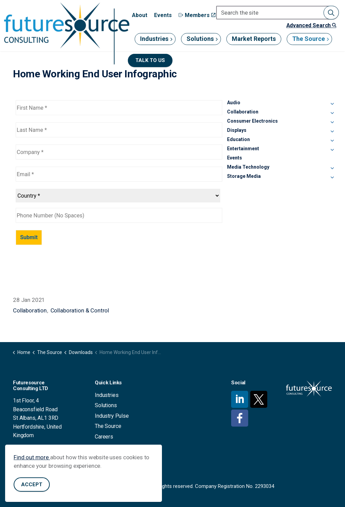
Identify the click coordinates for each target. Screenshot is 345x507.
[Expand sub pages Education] (332, 141)
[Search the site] (277, 12)
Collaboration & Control (79, 310)
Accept (31, 484)
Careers (104, 436)
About (139, 15)
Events (163, 15)
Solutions (200, 38)
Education (238, 139)
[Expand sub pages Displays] (332, 131)
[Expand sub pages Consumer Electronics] (332, 122)
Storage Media (244, 176)
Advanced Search (311, 25)
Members (197, 15)
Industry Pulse (112, 416)
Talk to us (150, 60)
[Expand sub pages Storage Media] (332, 177)
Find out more (32, 457)
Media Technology (248, 167)
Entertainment (243, 148)
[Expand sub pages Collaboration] (332, 113)
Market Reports (254, 38)
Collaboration (30, 310)
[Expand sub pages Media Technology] (332, 168)
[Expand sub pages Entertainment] (332, 150)
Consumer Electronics (252, 121)
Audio (233, 102)
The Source (308, 38)
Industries (154, 38)
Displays (236, 130)
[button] (331, 12)
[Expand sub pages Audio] (332, 104)
